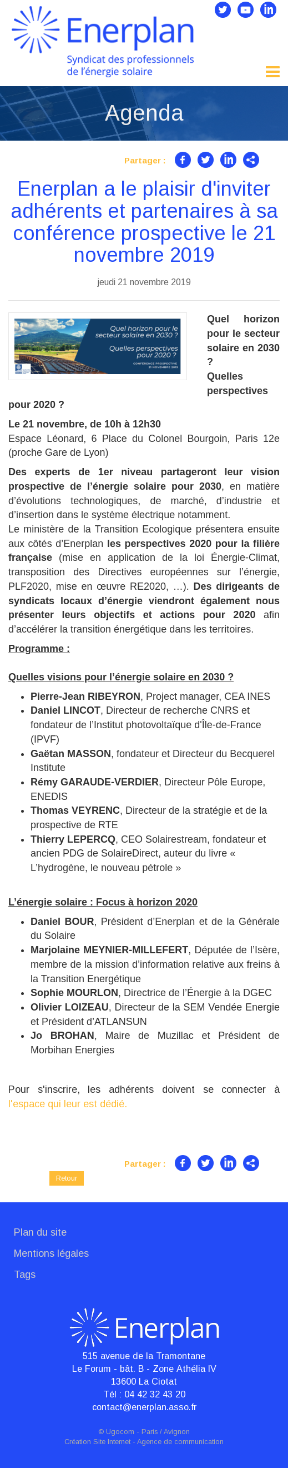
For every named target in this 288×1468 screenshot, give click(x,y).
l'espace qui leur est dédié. (67, 1103)
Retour (66, 1178)
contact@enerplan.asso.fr (144, 1407)
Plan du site (40, 1232)
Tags (25, 1274)
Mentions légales (51, 1253)
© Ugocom (116, 1432)
